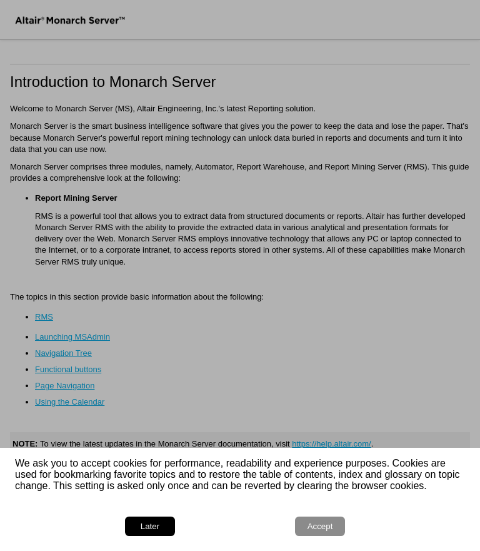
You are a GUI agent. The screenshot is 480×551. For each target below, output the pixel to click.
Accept (320, 526)
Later (150, 526)
